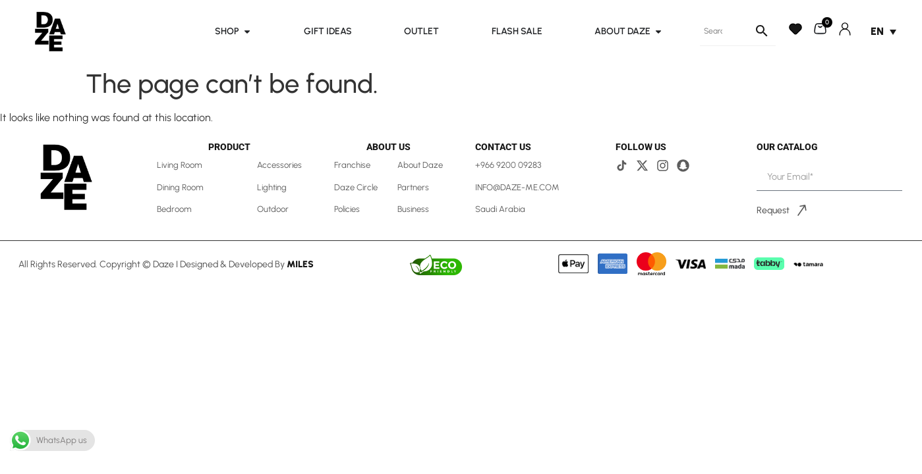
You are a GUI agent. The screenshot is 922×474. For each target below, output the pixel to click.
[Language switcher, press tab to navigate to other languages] (883, 31)
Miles (300, 264)
